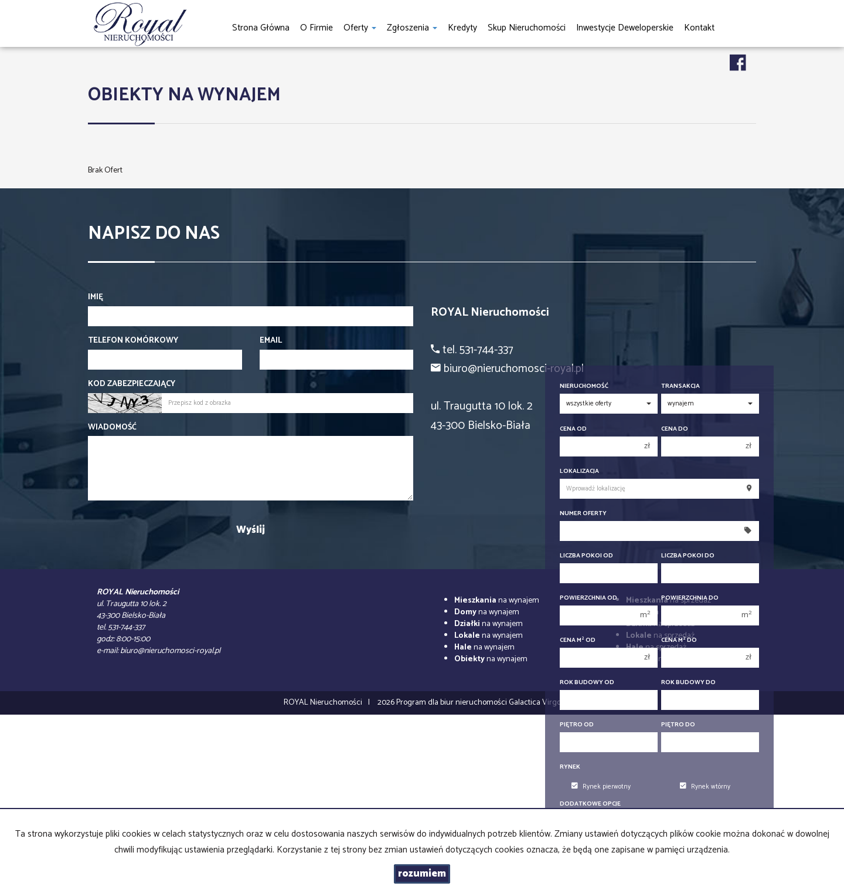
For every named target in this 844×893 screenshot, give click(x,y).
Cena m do (679, 640)
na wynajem (496, 600)
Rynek (570, 767)
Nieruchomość (584, 386)
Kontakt (699, 28)
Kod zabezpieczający (131, 384)
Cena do (674, 429)
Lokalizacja (579, 471)
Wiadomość (112, 428)
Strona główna (261, 28)
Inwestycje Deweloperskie (624, 28)
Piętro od (577, 725)
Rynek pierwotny (601, 787)
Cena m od (577, 640)
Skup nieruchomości (527, 28)
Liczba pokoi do (687, 556)
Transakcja (680, 386)
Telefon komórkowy (133, 341)
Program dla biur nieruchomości (452, 702)
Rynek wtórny (705, 787)
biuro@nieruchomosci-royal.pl (170, 651)
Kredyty (462, 28)
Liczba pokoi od (586, 556)
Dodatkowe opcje (590, 804)
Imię (95, 297)
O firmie (316, 28)
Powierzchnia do (690, 598)
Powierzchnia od (588, 598)
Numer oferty (583, 513)
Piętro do (678, 725)
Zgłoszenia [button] (412, 28)
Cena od (573, 429)
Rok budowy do (688, 682)
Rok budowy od (587, 682)
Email (271, 341)
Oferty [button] (359, 28)
